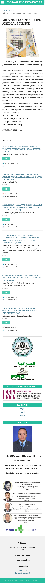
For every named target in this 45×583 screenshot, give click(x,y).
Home (4, 11)
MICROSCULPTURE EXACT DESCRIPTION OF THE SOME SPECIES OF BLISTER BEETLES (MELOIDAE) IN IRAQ (21, 310)
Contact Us (22, 571)
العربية (22, 408)
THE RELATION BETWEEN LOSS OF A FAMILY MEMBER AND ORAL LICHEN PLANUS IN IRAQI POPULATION (22, 176)
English (22, 412)
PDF (6, 158)
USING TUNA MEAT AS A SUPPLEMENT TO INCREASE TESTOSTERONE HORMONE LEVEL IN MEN (21, 149)
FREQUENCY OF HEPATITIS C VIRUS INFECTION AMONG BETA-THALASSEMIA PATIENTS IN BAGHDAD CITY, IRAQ (22, 207)
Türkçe (22, 415)
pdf (6, 259)
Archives (13, 11)
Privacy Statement (22, 573)
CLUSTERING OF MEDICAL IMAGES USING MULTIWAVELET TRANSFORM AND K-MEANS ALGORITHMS (21, 277)
